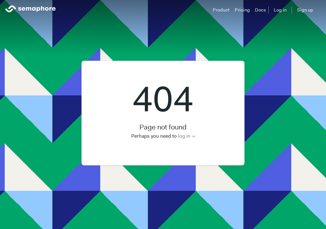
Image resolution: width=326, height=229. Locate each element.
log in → (186, 136)
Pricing (242, 10)
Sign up (305, 10)
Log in (280, 10)
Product (221, 10)
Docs (260, 10)
